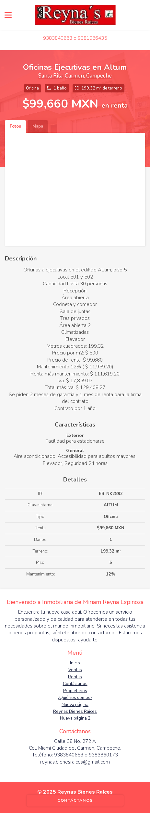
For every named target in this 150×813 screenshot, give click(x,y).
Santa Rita (50, 75)
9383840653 (57, 38)
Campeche (99, 75)
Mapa (37, 126)
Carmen (74, 75)
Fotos (15, 126)
